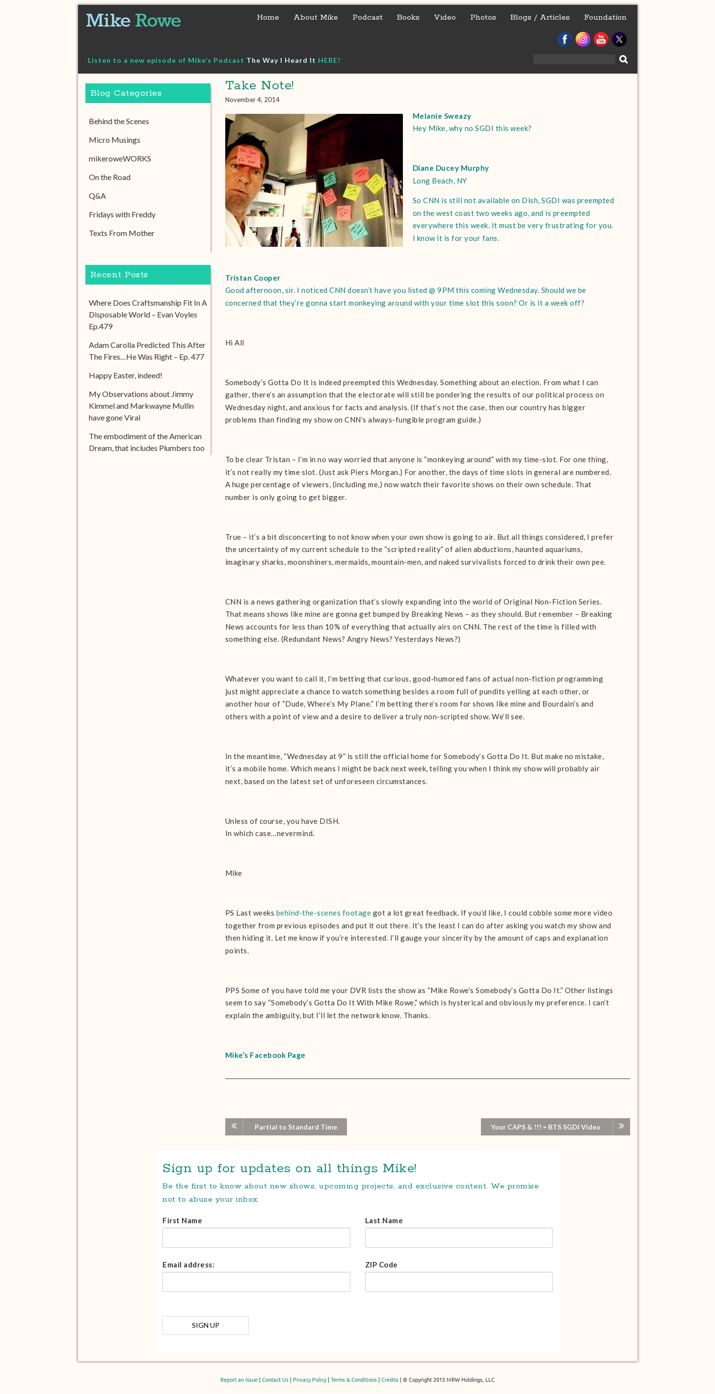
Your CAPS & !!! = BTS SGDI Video (546, 1127)
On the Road (110, 177)
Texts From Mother (122, 232)
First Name (182, 1220)
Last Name (384, 1220)
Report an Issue (239, 1380)
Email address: (188, 1264)
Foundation (605, 17)
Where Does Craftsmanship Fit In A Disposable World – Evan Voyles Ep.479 (148, 314)
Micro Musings (114, 139)
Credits (389, 1380)
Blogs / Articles (540, 17)
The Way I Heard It (281, 60)
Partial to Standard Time (296, 1127)
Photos (483, 17)
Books (408, 17)
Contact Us (275, 1380)
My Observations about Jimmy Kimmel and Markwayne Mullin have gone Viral (141, 405)
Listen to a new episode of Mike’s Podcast (167, 60)
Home (268, 17)
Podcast (367, 17)
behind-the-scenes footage (323, 912)
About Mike (315, 17)
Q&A (97, 195)
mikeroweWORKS (120, 158)
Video (445, 17)
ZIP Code (381, 1264)
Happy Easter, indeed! (125, 375)
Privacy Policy (309, 1380)
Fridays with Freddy (122, 214)
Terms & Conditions (354, 1380)
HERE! (329, 60)
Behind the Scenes (119, 121)
